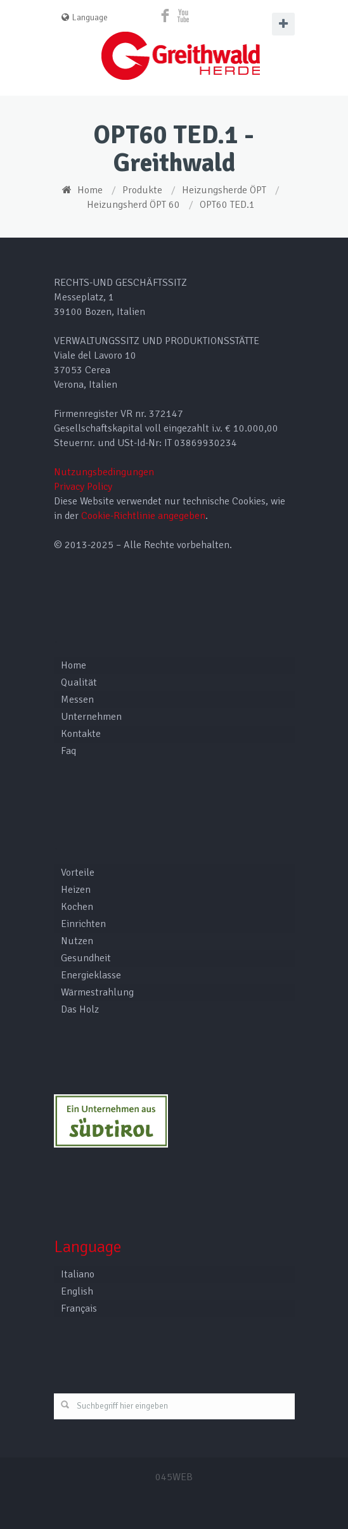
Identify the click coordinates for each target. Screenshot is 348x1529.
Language (84, 17)
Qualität (79, 682)
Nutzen (77, 941)
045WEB (174, 1477)
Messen (77, 699)
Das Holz (80, 1009)
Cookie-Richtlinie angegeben (143, 515)
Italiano (77, 1274)
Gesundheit (86, 958)
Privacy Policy (83, 486)
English (77, 1291)
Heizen (76, 889)
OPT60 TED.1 (227, 204)
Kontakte (81, 733)
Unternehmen (91, 716)
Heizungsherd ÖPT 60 (133, 204)
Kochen (77, 906)
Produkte (142, 190)
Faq (68, 751)
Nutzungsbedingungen (104, 472)
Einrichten (83, 924)
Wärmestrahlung (97, 992)
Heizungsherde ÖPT (224, 190)
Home (90, 190)
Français (79, 1308)
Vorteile (77, 872)
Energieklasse (91, 975)
